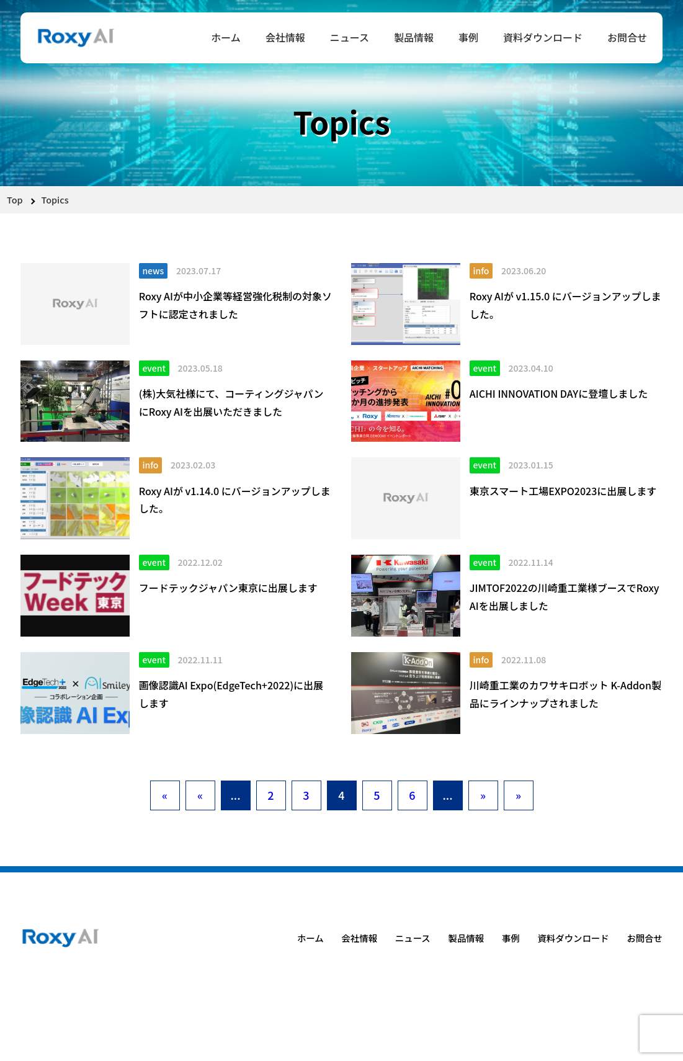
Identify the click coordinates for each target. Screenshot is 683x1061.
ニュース (349, 37)
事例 (468, 37)
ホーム (226, 37)
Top (15, 199)
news (153, 270)
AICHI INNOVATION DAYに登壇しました (559, 393)
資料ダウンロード (543, 37)
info (481, 270)
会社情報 (285, 37)
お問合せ (627, 37)
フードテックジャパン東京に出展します (228, 587)
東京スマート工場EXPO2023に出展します (563, 490)
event (154, 368)
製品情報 (414, 37)
